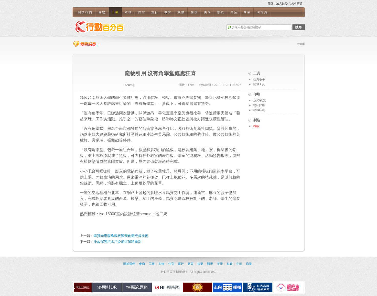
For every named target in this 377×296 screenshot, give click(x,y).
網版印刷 (259, 110)
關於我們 (85, 12)
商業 (247, 12)
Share (128, 85)
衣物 (128, 12)
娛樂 (181, 12)
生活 (234, 12)
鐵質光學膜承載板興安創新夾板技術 (121, 236)
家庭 (221, 12)
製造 (256, 120)
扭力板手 (259, 79)
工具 (256, 73)
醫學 (194, 12)
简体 (271, 3)
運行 (155, 12)
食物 (102, 12)
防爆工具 (259, 84)
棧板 (256, 126)
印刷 (256, 94)
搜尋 (298, 27)
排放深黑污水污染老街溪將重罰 (117, 242)
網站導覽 (296, 3)
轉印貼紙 (259, 105)
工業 (115, 12)
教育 (168, 12)
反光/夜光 (259, 100)
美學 (207, 12)
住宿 (141, 12)
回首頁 (262, 12)
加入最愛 (282, 3)
